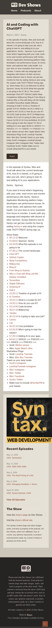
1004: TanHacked (14, 458)
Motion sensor (22, 345)
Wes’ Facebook (16, 376)
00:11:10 (13, 237)
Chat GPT (14, 254)
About (37, 10)
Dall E (12, 290)
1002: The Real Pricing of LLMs (20, 475)
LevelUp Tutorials (23, 354)
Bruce (29, 615)
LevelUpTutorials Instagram (22, 366)
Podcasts (26, 10)
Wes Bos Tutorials (24, 357)
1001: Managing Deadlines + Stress (22, 484)
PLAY (12, 156)
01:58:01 (13, 241)
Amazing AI (14, 287)
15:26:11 (13, 293)
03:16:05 (13, 244)
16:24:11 (13, 300)
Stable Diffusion (17, 283)
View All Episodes (16, 500)
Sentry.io (18, 226)
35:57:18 (13, 310)
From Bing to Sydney (19, 270)
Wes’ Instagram (16, 370)
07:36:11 (13, 251)
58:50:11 (13, 339)
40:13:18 (13, 316)
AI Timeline (14, 297)
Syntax (24, 35)
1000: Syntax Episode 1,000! (19, 493)
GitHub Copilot (16, 257)
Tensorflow (14, 280)
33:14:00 (13, 306)
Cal (11, 323)
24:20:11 (13, 303)
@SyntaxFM (36, 383)
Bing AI (12, 267)
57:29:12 (13, 336)
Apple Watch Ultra (23, 348)
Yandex (13, 313)
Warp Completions (18, 260)
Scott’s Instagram (17, 363)
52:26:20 (13, 329)
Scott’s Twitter (16, 379)
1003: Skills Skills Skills (16, 466)
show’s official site (23, 520)
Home (14, 10)
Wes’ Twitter (15, 373)
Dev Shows (26, 5)
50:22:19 (13, 326)
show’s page (22, 515)
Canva (12, 320)
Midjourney (14, 264)
